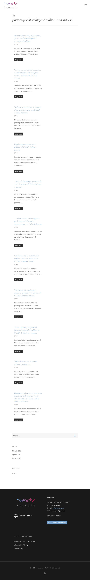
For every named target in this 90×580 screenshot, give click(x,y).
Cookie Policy (18, 549)
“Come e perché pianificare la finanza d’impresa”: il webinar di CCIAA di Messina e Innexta (26, 330)
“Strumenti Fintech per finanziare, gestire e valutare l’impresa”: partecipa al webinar (27, 38)
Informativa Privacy (21, 545)
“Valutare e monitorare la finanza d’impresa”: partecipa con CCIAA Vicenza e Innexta (27, 110)
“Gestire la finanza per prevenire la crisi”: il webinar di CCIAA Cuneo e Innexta (28, 184)
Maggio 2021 (17, 451)
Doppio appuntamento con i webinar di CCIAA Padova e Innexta (25, 147)
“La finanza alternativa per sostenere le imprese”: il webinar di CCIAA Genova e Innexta (27, 293)
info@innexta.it (58, 508)
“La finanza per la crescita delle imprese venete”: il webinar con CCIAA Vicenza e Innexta (26, 258)
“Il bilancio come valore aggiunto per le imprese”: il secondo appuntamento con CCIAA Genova (27, 221)
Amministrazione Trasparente (25, 541)
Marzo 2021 (16, 458)
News (16, 44)
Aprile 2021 (16, 455)
